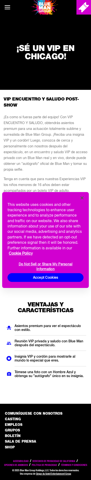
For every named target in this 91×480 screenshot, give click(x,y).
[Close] (82, 198)
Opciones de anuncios (16, 464)
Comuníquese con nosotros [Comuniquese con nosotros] (33, 413)
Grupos (12, 430)
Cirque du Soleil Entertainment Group (53, 473)
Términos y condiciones (74, 464)
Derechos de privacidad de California (54, 461)
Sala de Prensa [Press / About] (20, 441)
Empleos (13, 425)
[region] (45, 240)
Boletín (13, 436)
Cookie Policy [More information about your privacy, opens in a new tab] (21, 253)
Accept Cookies (45, 277)
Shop (10, 447)
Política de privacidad (44, 464)
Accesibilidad (21, 461)
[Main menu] (7, 7)
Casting (13, 419)
